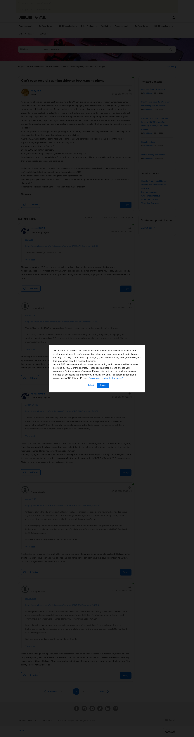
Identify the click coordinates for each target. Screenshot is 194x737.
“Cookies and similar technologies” (105, 378)
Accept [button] (103, 385)
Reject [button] (90, 385)
